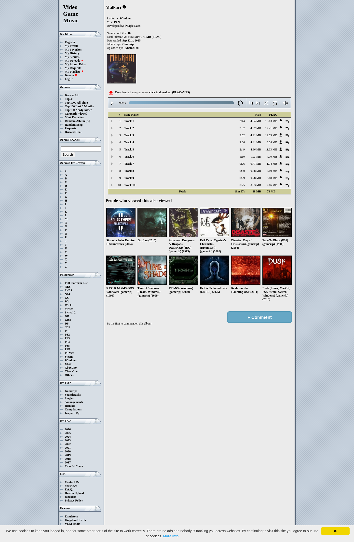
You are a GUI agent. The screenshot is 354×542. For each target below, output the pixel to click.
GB (67, 316)
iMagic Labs (132, 25)
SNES (68, 290)
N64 (67, 294)
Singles (69, 398)
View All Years (74, 466)
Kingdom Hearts (75, 520)
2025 (68, 433)
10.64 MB (271, 142)
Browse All (71, 95)
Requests (70, 128)
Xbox (68, 364)
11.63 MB (271, 149)
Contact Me (72, 482)
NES (67, 286)
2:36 (242, 142)
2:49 (242, 149)
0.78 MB (255, 171)
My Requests (73, 68)
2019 (68, 455)
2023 (68, 440)
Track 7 (129, 163)
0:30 (242, 171)
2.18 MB (272, 178)
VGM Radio (72, 524)
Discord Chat (73, 132)
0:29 (242, 178)
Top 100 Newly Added (78, 110)
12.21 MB (271, 128)
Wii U (68, 305)
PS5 (67, 345)
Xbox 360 (71, 367)
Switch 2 (70, 312)
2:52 (242, 135)
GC (67, 297)
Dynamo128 (130, 48)
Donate (71, 75)
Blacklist (70, 497)
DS (66, 323)
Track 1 (129, 121)
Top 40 (69, 99)
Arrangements (74, 402)
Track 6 (129, 156)
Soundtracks (73, 394)
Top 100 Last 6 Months (79, 106)
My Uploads (74, 60)
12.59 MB (271, 135)
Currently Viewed (76, 113)
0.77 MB (255, 163)
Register (70, 42)
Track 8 (129, 171)
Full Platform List (76, 283)
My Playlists (74, 71)
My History (72, 53)
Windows (71, 360)
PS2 (67, 334)
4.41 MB (255, 142)
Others (69, 375)
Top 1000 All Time (76, 102)
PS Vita (69, 353)
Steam (69, 356)
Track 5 (129, 149)
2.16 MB (272, 185)
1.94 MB (272, 163)
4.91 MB (255, 135)
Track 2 (129, 128)
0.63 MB (255, 185)
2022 (68, 444)
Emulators (71, 516)
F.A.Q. (69, 489)
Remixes (70, 405)
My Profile (71, 46)
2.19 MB (272, 171)
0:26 (242, 163)
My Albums (72, 57)
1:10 (242, 156)
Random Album (75, 121)
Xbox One (71, 371)
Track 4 (129, 142)
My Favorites (73, 49)
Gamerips (71, 391)
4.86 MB (255, 149)
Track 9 (129, 178)
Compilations (73, 409)
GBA (68, 320)
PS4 (67, 342)
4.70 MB (272, 156)
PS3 (67, 338)
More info (170, 536)
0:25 (242, 185)
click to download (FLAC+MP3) (169, 92)
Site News (71, 486)
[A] (88, 121)
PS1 (67, 331)
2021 (68, 447)
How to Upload (74, 493)
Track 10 (129, 185)
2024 (68, 436)
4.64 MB (255, 121)
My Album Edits (75, 64)
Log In (69, 79)
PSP (67, 349)
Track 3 (129, 135)
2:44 (242, 121)
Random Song (73, 124)
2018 (68, 459)
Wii (67, 301)
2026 (68, 429)
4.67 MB (255, 128)
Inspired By (72, 413)
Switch (69, 309)
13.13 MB (271, 121)
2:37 (242, 128)
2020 (68, 451)
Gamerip (128, 44)
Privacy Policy (74, 500)
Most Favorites (74, 117)
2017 (68, 462)
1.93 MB (255, 156)
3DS (67, 327)
